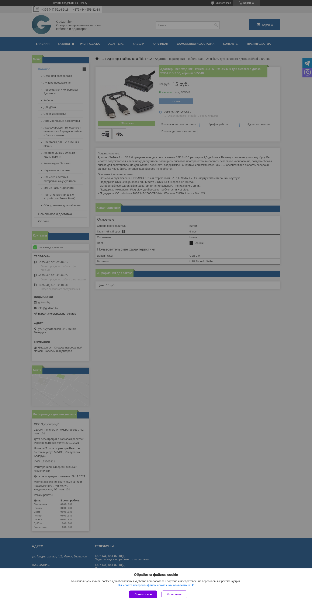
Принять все (143, 594)
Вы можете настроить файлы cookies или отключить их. (154, 585)
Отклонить (174, 594)
